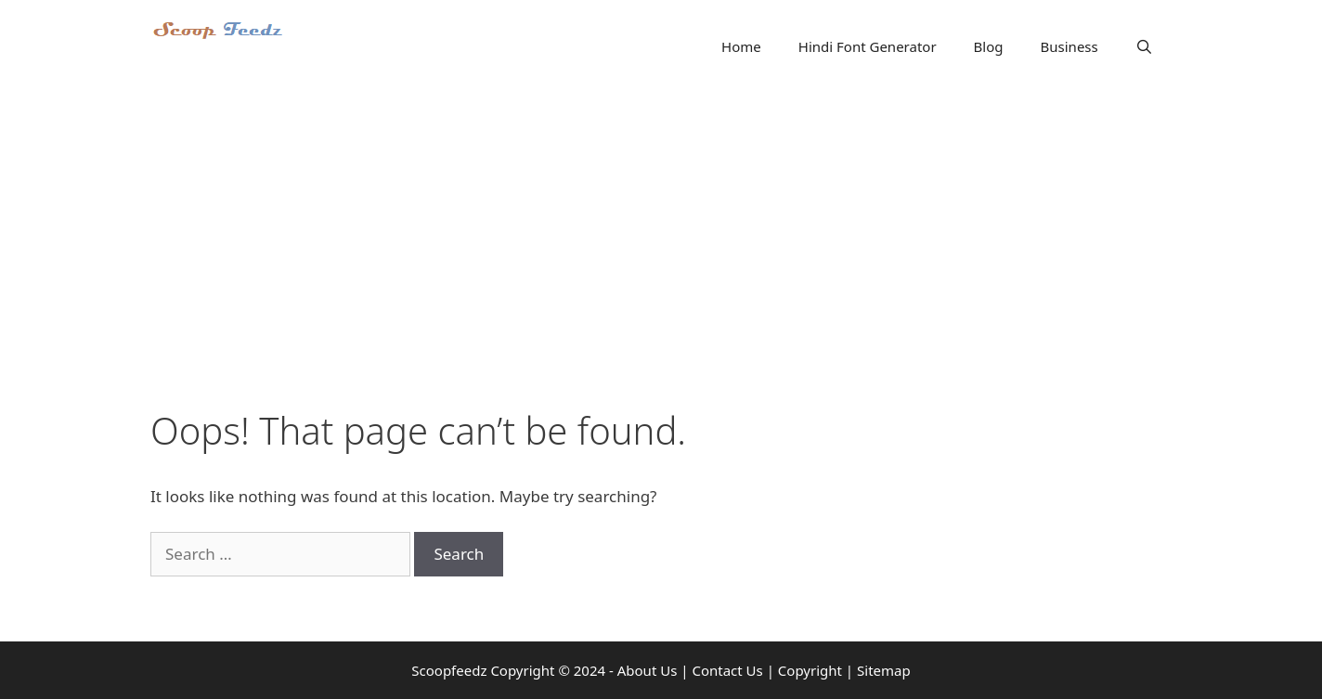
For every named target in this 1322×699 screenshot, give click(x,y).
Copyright (810, 670)
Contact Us (727, 670)
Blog (989, 46)
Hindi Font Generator (867, 46)
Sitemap (884, 670)
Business (1069, 46)
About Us (647, 670)
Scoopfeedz (448, 670)
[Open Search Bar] (1144, 46)
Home (741, 46)
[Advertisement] (661, 232)
